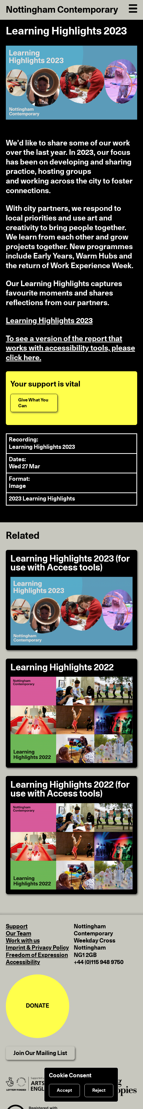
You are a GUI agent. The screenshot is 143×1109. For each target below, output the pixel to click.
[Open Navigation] (133, 7)
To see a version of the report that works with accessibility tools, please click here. (70, 348)
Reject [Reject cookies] (98, 1090)
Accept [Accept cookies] (64, 1090)
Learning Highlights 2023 (49, 321)
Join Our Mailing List (40, 1053)
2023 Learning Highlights (42, 499)
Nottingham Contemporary (62, 9)
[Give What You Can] (34, 403)
